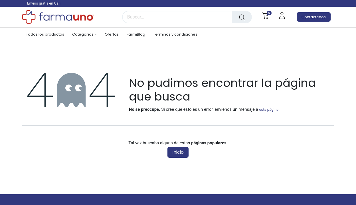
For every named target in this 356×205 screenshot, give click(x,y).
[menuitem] (47, 34)
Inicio (178, 152)
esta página (268, 109)
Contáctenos (314, 17)
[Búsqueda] (242, 17)
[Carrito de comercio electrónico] (265, 15)
